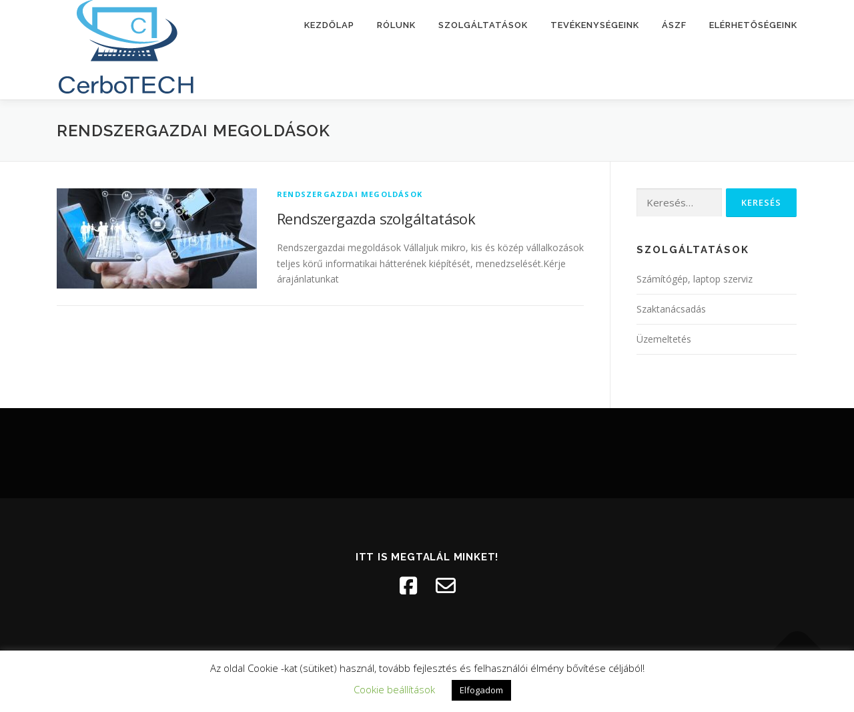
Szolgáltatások (483, 25)
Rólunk (396, 25)
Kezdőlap (329, 25)
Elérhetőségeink (753, 25)
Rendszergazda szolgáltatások (376, 218)
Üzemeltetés (663, 339)
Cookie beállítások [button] (394, 689)
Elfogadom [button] (481, 690)
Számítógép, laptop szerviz (694, 279)
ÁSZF (674, 25)
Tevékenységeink (594, 25)
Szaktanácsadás (671, 309)
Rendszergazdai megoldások (349, 194)
